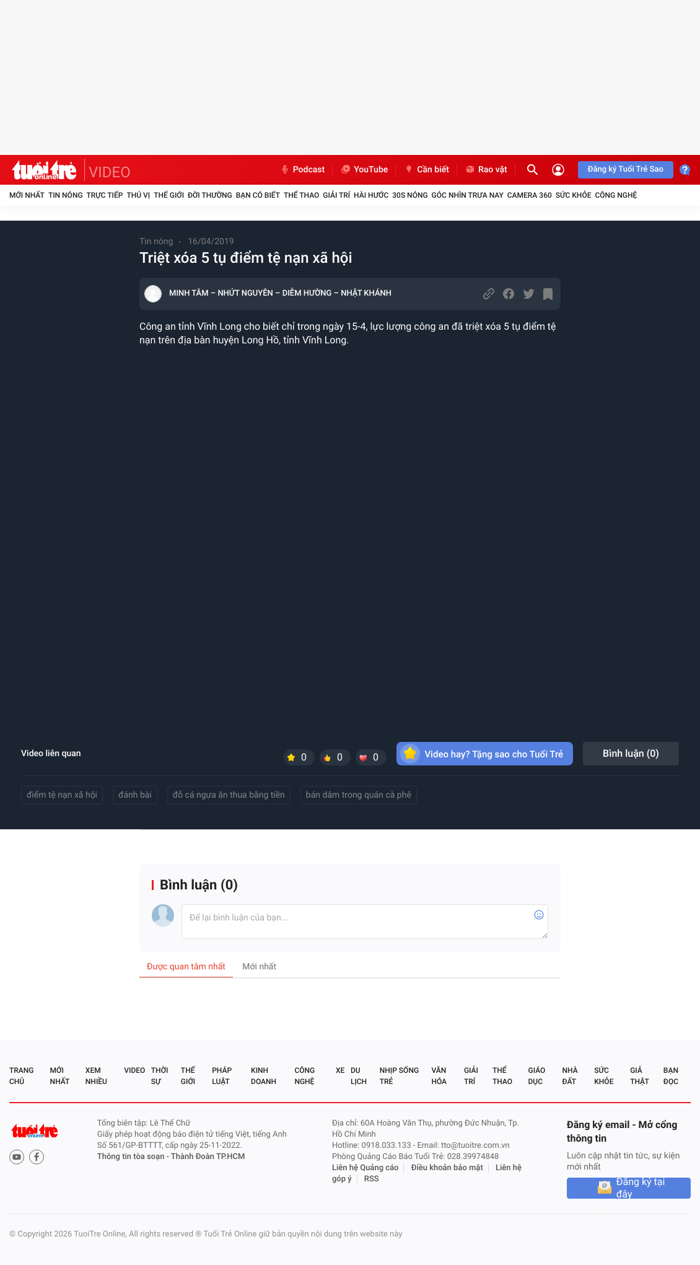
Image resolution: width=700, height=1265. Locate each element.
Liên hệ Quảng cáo (365, 1168)
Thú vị (138, 195)
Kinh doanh (263, 1076)
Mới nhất (27, 195)
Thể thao (301, 195)
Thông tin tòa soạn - (134, 1156)
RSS (371, 1179)
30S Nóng (409, 195)
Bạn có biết (258, 195)
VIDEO (110, 172)
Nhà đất (569, 1076)
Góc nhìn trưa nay (468, 195)
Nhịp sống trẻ (399, 1076)
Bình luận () (631, 753)
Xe (340, 1070)
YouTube (364, 170)
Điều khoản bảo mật (447, 1168)
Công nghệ (616, 195)
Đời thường (210, 195)
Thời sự (159, 1076)
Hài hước (371, 195)
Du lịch (359, 1076)
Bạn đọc (670, 1076)
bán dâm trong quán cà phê (358, 795)
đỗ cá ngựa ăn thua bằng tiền (229, 795)
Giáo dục (537, 1076)
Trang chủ (21, 1076)
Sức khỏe (574, 195)
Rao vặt (486, 170)
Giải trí (336, 195)
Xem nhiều (96, 1076)
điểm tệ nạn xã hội (62, 795)
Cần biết (426, 170)
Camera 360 (529, 195)
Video (134, 1070)
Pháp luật (222, 1076)
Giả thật (639, 1076)
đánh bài (135, 795)
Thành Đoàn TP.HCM (208, 1156)
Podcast (302, 170)
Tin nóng (65, 195)
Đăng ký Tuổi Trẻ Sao (625, 169)
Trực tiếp (105, 195)
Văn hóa (439, 1076)
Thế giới (169, 195)
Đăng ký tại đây (640, 1188)
